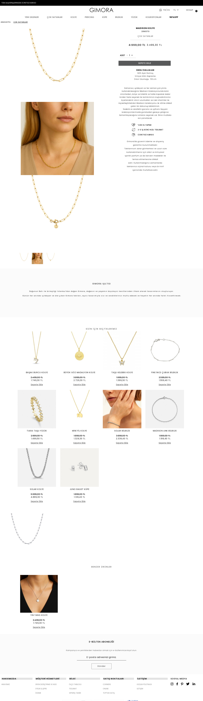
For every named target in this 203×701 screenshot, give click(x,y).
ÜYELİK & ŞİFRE (41, 689)
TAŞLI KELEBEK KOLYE (122, 372)
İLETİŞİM (140, 689)
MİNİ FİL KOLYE (79, 431)
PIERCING (89, 17)
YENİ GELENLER (32, 17)
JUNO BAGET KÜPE (79, 489)
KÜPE (104, 17)
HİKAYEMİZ (5, 684)
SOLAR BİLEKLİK (122, 431)
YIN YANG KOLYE (38, 615)
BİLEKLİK (119, 17)
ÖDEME (38, 693)
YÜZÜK (134, 17)
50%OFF (174, 17)
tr (164, 10)
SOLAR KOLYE (37, 489)
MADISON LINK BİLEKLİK (165, 431)
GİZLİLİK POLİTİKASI (144, 684)
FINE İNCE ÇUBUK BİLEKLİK (164, 372)
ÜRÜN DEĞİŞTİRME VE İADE (46, 684)
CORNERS (107, 684)
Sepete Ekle (144, 63)
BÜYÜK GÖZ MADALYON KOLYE (79, 372)
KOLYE (74, 17)
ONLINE (106, 689)
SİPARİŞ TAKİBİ (75, 693)
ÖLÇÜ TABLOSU (75, 684)
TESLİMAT (73, 689)
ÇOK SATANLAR (54, 17)
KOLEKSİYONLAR (153, 17)
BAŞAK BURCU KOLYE (37, 372)
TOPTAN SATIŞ (109, 693)
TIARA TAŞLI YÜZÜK (37, 431)
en (168, 10)
